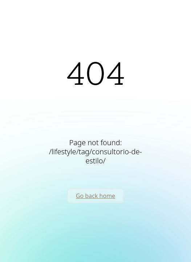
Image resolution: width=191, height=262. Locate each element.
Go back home (95, 196)
